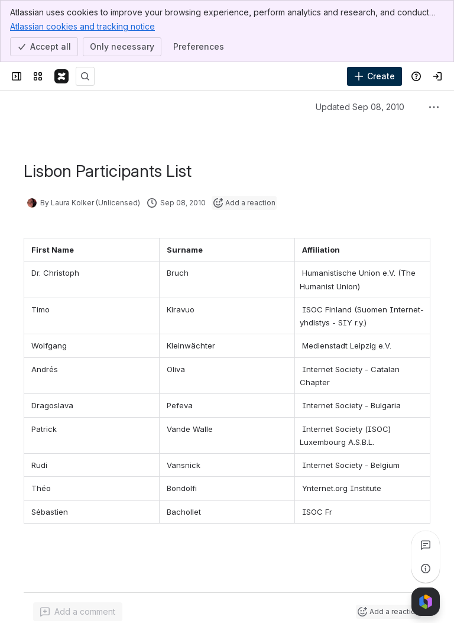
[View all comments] (425, 544)
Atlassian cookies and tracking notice (82, 26)
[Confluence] (61, 76)
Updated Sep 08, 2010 (360, 107)
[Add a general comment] (77, 611)
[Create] (374, 76)
